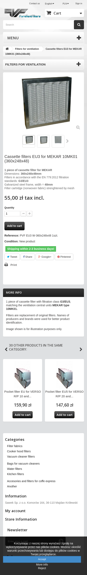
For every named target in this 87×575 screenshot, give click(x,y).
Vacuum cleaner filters (21, 456)
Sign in (78, 3)
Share (27, 256)
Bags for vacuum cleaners (23, 463)
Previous (6, 350)
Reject (42, 568)
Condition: (11, 241)
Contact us (34, 3)
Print (13, 265)
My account (15, 510)
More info (14, 292)
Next (68, 141)
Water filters (14, 468)
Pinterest (64, 256)
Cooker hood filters (19, 451)
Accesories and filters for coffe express (31, 481)
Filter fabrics (14, 446)
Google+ (44, 256)
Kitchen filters (15, 474)
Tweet (12, 256)
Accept (42, 559)
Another (12, 486)
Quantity (9, 207)
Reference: (11, 235)
